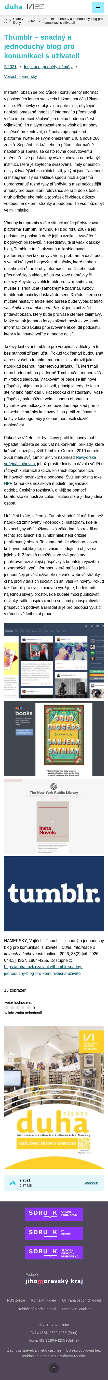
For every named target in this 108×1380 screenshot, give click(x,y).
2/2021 (31, 21)
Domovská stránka (5, 20)
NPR (8, 483)
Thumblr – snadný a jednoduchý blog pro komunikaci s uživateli (73, 21)
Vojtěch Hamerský (20, 76)
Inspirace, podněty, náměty (48, 67)
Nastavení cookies (76, 1309)
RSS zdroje (16, 1300)
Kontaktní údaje (43, 1300)
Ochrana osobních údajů (81, 1300)
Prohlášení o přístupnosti (36, 1309)
